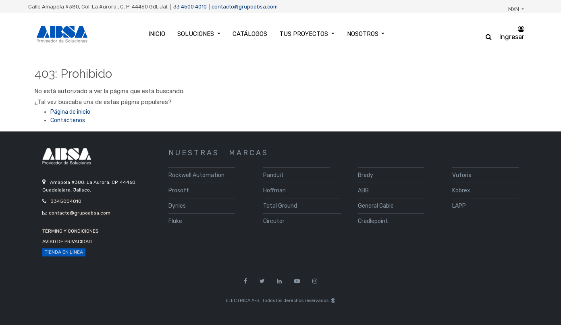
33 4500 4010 (190, 7)
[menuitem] (156, 34)
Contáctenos (67, 120)
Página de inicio (70, 111)
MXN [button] (514, 9)
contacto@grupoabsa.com (245, 7)
